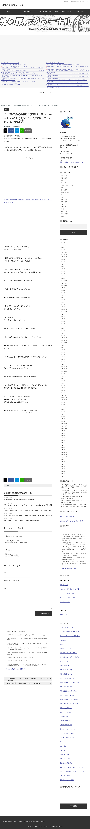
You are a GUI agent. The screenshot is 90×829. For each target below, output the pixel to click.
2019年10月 (64, 428)
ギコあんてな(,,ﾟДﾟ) (66, 712)
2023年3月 (64, 330)
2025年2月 (64, 276)
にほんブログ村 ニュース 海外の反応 (71, 521)
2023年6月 (64, 323)
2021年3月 (64, 388)
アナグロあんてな (65, 648)
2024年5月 (64, 297)
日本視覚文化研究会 (66, 725)
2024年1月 (64, 307)
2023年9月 (64, 316)
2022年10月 (64, 342)
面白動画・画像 (65, 192)
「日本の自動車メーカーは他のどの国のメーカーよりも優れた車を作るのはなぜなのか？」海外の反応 (74, 486)
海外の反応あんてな (66, 670)
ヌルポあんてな (65, 754)
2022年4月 (64, 357)
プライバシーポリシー (45, 11)
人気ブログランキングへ (67, 516)
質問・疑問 (64, 202)
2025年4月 (64, 271)
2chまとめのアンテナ (66, 627)
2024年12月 (64, 280)
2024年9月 (64, 288)
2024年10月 (64, 285)
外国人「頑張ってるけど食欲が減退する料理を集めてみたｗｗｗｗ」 (63, 64)
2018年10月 (64, 457)
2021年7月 (64, 378)
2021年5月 (64, 383)
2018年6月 (64, 466)
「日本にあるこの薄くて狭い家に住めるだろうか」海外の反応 (22, 683)
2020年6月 (64, 409)
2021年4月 (64, 385)
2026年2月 (64, 247)
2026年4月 (64, 242)
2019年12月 (64, 423)
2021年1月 (64, 392)
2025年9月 (64, 259)
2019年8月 (64, 433)
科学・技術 (64, 175)
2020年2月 (64, 419)
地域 (8, 485)
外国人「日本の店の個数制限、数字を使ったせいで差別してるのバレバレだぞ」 (66, 69)
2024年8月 (64, 290)
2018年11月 (64, 454)
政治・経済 (64, 190)
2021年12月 (64, 366)
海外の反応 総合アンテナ (68, 678)
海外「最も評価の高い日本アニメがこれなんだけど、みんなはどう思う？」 (20, 74)
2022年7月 (64, 350)
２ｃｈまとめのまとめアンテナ (69, 631)
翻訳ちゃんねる (65, 602)
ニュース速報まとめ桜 (67, 737)
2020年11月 (64, 397)
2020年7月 (64, 407)
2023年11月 (64, 311)
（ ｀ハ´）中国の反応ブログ (69, 593)
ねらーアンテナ (65, 758)
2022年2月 (64, 361)
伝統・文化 (64, 211)
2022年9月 (64, 345)
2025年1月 (64, 278)
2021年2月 (64, 390)
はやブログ (63, 614)
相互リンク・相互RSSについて (63, 11)
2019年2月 (64, 447)
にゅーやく (63, 750)
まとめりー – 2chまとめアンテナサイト (72, 767)
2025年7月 (64, 264)
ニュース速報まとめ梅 (67, 733)
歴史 (62, 180)
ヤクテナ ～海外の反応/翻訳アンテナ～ (72, 771)
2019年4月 (64, 442)
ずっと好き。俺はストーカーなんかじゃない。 (73, 534)
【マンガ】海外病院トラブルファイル (55, 63)
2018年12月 (64, 452)
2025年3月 (64, 273)
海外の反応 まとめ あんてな (68, 695)
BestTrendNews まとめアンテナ (70, 636)
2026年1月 (64, 249)
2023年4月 (64, 328)
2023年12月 (64, 309)
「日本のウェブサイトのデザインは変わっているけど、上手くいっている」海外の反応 (29, 679)
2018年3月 (64, 473)
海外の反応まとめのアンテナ (69, 703)
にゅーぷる (63, 742)
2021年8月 (64, 376)
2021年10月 (64, 371)
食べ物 (63, 209)
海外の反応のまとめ (66, 686)
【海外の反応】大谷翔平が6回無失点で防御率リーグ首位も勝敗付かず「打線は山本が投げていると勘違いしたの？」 (74, 538)
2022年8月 (64, 347)
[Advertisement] (45, 47)
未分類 (63, 216)
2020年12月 (64, 395)
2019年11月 (64, 426)
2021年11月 (64, 369)
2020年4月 (64, 414)
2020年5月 (64, 411)
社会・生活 (64, 204)
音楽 (62, 197)
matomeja (63, 640)
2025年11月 (64, 254)
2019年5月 (64, 440)
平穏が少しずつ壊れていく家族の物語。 (16, 631)
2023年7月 (64, 321)
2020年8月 (64, 404)
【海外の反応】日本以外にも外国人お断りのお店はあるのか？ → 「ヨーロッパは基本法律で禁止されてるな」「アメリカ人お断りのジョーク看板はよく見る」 (22, 71)
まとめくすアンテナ (66, 763)
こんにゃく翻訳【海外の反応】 (69, 589)
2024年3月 (64, 302)
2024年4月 (64, 300)
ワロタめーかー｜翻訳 (67, 780)
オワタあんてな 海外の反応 (68, 653)
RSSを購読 (75, 1)
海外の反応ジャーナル (13, 5)
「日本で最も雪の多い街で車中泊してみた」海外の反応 (19, 500)
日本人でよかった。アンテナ (69, 729)
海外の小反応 (64, 585)
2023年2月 (64, 333)
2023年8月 (64, 319)
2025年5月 (64, 269)
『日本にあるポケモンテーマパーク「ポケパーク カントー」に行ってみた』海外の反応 (28, 505)
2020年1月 (64, 421)
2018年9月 (64, 459)
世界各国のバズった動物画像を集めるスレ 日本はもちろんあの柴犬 (18, 81)
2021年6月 (64, 381)
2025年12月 (64, 252)
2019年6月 (64, 438)
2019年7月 (64, 435)
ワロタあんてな (65, 775)
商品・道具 (64, 178)
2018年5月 (64, 469)
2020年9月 (64, 402)
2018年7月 (64, 464)
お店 (62, 194)
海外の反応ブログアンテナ (68, 691)
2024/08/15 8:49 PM (17, 536)
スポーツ (63, 206)
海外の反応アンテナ (66, 674)
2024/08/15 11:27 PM (18, 550)
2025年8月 (64, 261)
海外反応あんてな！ (66, 708)
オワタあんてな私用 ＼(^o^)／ (70, 657)
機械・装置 (64, 199)
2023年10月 (64, 314)
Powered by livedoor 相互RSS (10, 84)
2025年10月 (64, 257)
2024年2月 (64, 304)
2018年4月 (64, 471)
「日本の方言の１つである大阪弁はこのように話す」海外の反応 (21, 520)
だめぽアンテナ (65, 716)
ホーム (67, 1)
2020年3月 (64, 416)
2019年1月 (64, 450)
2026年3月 (64, 245)
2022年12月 (64, 338)
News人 (62, 644)
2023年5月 (64, 326)
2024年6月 (64, 295)
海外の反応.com (65, 665)
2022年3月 (64, 359)
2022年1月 (64, 364)
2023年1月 (64, 335)
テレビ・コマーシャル (67, 185)
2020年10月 (64, 400)
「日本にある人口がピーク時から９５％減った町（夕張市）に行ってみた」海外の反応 (28, 515)
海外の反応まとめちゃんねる (69, 699)
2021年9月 (64, 373)
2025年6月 (64, 266)
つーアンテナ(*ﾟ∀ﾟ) (65, 720)
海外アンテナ (64, 661)
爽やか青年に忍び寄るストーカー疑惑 (10, 63)
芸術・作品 (64, 183)
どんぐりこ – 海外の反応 (67, 597)
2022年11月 (64, 340)
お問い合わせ (27, 11)
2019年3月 (64, 445)
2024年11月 (64, 283)
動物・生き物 (64, 213)
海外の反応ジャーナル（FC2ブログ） (71, 162)
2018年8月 (64, 461)
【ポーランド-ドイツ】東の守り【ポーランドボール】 (15, 64)
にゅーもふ (63, 746)
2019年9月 (64, 431)
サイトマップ (84, 1)
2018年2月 (64, 476)
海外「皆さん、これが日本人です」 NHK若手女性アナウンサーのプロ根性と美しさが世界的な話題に (74, 563)
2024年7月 (64, 292)
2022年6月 (64, 352)
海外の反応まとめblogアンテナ (69, 682)
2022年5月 (64, 354)
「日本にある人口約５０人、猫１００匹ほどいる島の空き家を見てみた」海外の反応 (27, 510)
